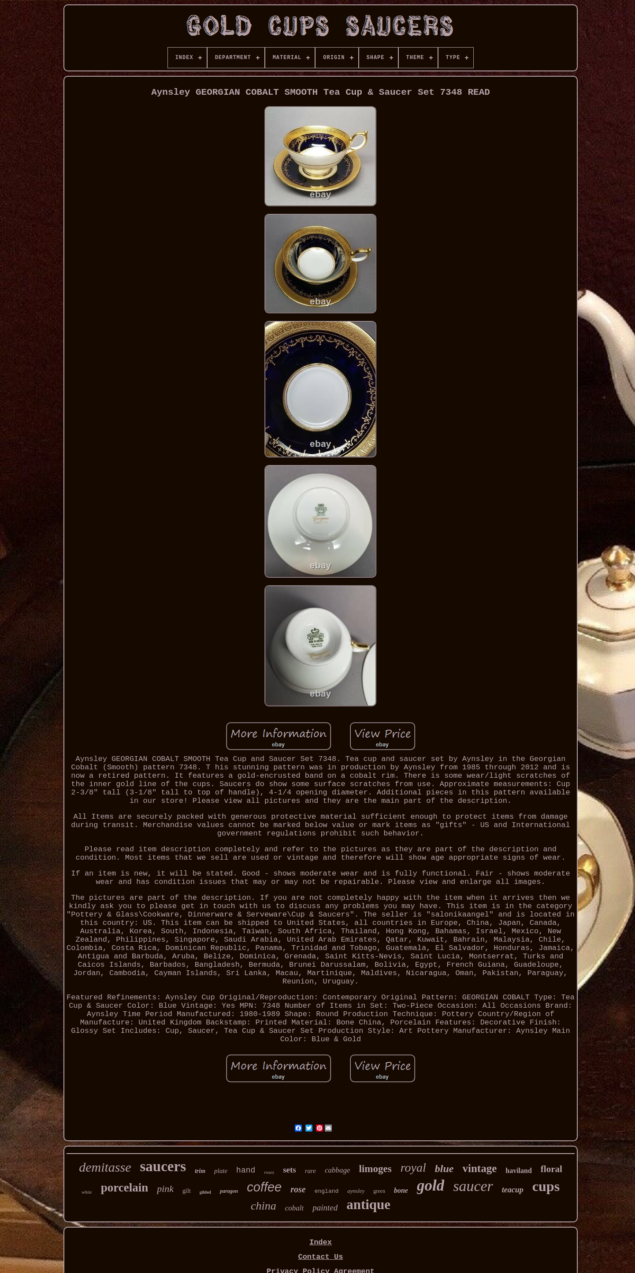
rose (297, 1189)
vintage (479, 1168)
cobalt (294, 1208)
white (87, 1192)
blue (444, 1168)
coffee (264, 1187)
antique (368, 1204)
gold (430, 1185)
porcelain (125, 1187)
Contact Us (320, 1257)
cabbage (337, 1170)
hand (245, 1170)
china (263, 1205)
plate (220, 1170)
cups (546, 1186)
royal (413, 1167)
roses (269, 1172)
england (327, 1191)
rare (310, 1170)
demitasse (105, 1167)
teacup (513, 1189)
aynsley (355, 1191)
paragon (229, 1191)
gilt (186, 1191)
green (379, 1191)
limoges (375, 1168)
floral (551, 1169)
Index (320, 1242)
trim (200, 1171)
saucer (473, 1186)
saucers (163, 1166)
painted (325, 1207)
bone (401, 1190)
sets (289, 1169)
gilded (205, 1192)
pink (165, 1188)
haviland (518, 1170)
